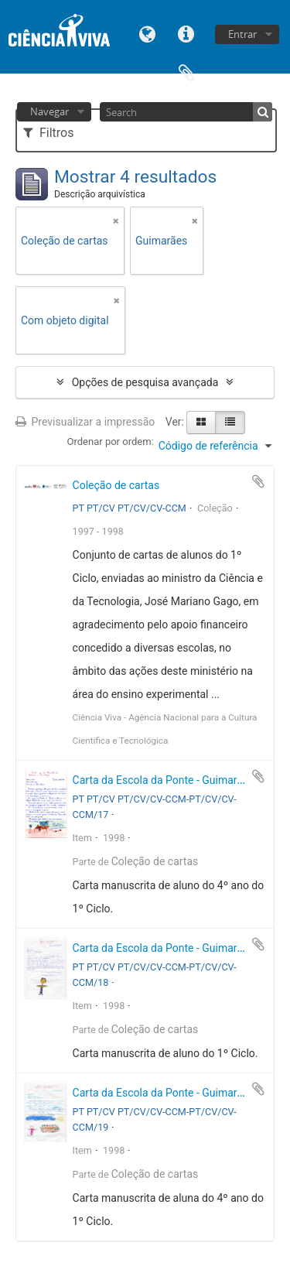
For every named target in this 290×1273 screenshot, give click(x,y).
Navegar (49, 111)
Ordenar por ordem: (110, 441)
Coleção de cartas (116, 485)
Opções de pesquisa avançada (145, 382)
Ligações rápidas (186, 33)
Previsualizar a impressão (85, 422)
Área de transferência (186, 71)
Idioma (147, 33)
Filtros (48, 132)
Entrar (242, 34)
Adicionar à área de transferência (258, 481)
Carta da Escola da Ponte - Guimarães (163, 780)
